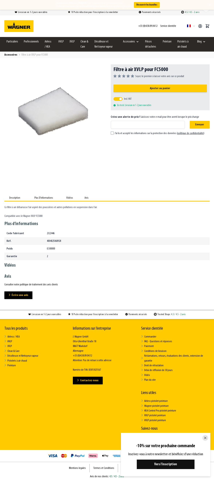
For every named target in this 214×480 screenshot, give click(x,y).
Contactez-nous (88, 380)
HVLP (61, 41)
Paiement (147, 346)
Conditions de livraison (153, 350)
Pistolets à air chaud (183, 44)
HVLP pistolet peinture (153, 419)
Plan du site (148, 379)
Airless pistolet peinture (154, 400)
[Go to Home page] (19, 26)
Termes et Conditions (103, 467)
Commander (148, 336)
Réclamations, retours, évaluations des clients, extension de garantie (172, 358)
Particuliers (12, 41)
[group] (148, 76)
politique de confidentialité (191, 133)
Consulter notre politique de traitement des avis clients (31, 284)
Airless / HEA (48, 44)
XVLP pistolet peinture (153, 414)
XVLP (72, 41)
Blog (199, 41)
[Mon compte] (200, 26)
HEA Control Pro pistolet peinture (158, 409)
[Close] (205, 438)
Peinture (167, 41)
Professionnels (31, 41)
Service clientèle (152, 328)
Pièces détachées (150, 44)
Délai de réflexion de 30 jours (156, 369)
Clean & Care (84, 44)
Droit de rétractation (152, 365)
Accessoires (129, 41)
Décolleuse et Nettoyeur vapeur (104, 44)
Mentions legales (77, 467)
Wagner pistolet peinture (154, 405)
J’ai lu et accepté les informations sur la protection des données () (159, 133)
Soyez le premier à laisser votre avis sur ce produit (159, 76)
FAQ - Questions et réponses (156, 341)
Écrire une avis (18, 295)
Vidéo (145, 374)
